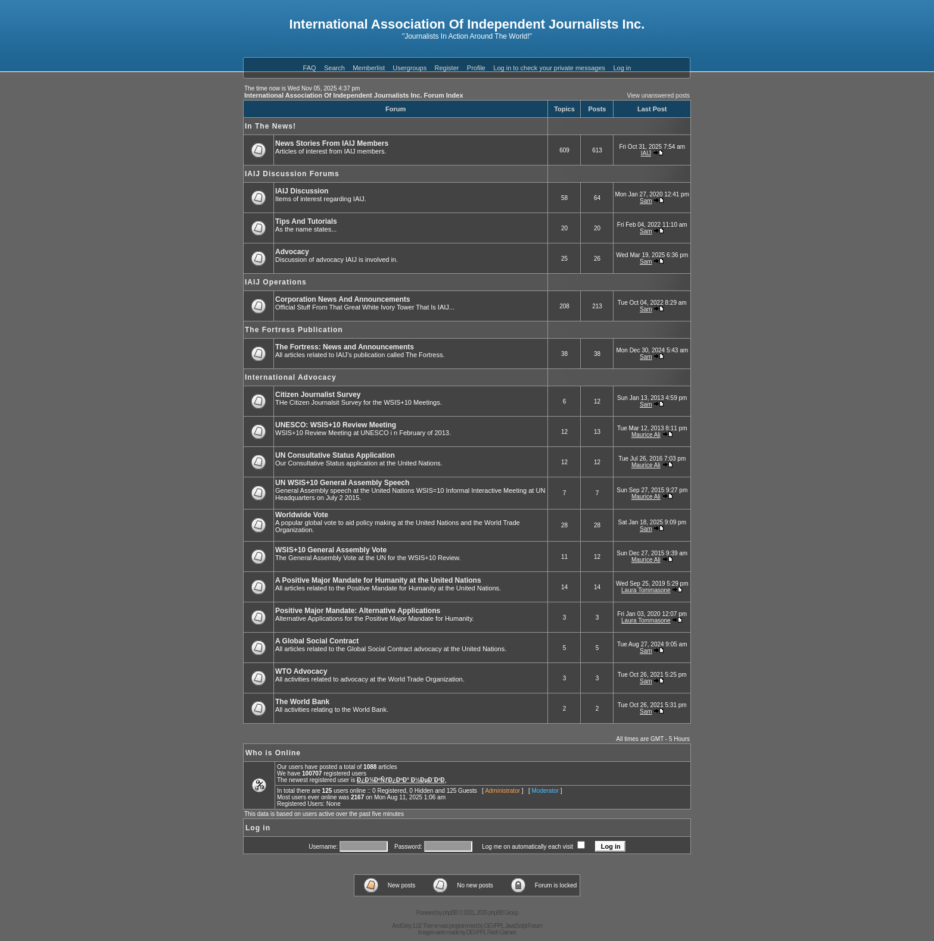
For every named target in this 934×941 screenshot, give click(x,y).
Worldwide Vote (301, 515)
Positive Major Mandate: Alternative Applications (357, 611)
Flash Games (501, 932)
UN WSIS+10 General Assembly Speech (342, 483)
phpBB (450, 912)
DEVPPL (494, 926)
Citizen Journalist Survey (317, 394)
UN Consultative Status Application (335, 455)
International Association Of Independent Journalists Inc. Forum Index (353, 95)
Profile (476, 67)
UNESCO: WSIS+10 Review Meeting (335, 425)
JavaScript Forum (523, 926)
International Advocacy (291, 377)
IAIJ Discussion (301, 191)
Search (334, 67)
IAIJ (646, 153)
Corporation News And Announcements (342, 299)
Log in (622, 67)
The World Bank (302, 702)
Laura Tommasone (646, 590)
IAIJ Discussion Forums (292, 174)
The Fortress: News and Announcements (344, 347)
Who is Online (273, 753)
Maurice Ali (646, 435)
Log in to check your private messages (549, 67)
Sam (646, 201)
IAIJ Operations (276, 282)
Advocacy (292, 252)
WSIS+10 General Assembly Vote (331, 550)
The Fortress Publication (294, 330)
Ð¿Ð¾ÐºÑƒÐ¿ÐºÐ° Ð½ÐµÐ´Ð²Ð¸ (402, 780)
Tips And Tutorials (306, 221)
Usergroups (409, 67)
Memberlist (369, 67)
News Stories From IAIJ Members (331, 143)
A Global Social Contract (317, 641)
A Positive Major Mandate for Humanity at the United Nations (378, 580)
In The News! (270, 126)
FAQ (309, 67)
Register (447, 67)
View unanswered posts (658, 95)
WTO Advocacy (301, 671)
